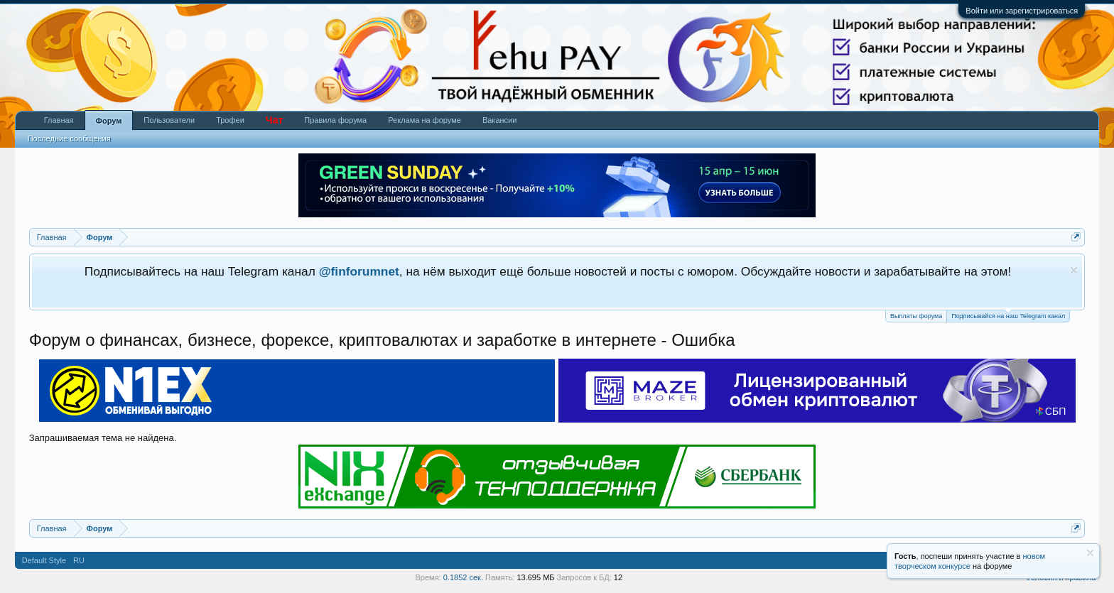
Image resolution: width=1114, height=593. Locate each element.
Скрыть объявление (1074, 270)
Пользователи (169, 120)
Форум (109, 120)
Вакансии (499, 120)
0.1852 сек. (463, 577)
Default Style (44, 560)
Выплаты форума (916, 316)
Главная (59, 120)
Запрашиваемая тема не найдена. (103, 437)
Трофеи (230, 120)
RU (79, 560)
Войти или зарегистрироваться (1022, 10)
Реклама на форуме (424, 120)
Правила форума (335, 120)
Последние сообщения (69, 138)
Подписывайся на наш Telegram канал (1008, 315)
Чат (274, 120)
